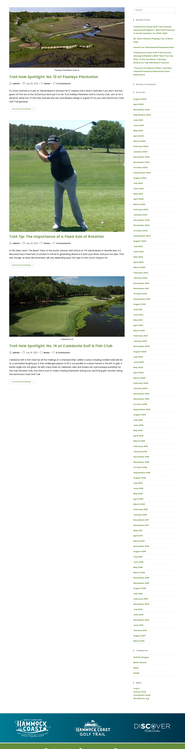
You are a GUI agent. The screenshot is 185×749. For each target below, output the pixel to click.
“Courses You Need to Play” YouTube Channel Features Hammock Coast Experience (152, 71)
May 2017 (138, 530)
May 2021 (138, 320)
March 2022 (139, 267)
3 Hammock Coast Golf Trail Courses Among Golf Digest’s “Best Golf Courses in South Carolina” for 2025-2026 (154, 30)
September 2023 (142, 172)
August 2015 (139, 588)
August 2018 (139, 477)
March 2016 (139, 572)
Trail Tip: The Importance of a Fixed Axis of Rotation (56, 236)
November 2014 (141, 604)
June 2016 (138, 562)
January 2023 (140, 214)
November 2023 (141, 162)
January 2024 (140, 151)
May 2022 (138, 257)
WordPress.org (141, 698)
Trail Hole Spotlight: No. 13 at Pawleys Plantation (53, 76)
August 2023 (139, 178)
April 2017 (138, 535)
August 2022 (139, 241)
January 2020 (140, 388)
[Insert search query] (154, 10)
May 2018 (138, 493)
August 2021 (139, 304)
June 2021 (138, 314)
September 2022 (142, 235)
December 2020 (141, 346)
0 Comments (63, 83)
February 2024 (140, 146)
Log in (136, 688)
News (47, 83)
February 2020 (140, 383)
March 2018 (139, 504)
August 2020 (139, 351)
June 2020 (138, 362)
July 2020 (138, 356)
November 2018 (141, 462)
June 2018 (138, 488)
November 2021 (141, 288)
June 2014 (138, 614)
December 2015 (141, 577)
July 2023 (138, 183)
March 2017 (139, 541)
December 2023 (141, 157)
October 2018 (140, 467)
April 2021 (138, 325)
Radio (136, 673)
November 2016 (141, 546)
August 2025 (139, 99)
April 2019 (138, 435)
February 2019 (140, 446)
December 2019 (141, 393)
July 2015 (138, 593)
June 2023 (138, 188)
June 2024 (138, 125)
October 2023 (140, 167)
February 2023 (140, 209)
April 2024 (138, 136)
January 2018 (140, 514)
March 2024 (139, 141)
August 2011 (139, 635)
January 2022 (140, 278)
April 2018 (138, 499)
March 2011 (138, 641)
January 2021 (140, 341)
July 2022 (138, 246)
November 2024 (141, 109)
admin (16, 83)
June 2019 (138, 425)
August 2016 (139, 551)
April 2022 (138, 262)
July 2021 (137, 309)
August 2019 (139, 414)
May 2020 (138, 367)
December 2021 (141, 283)
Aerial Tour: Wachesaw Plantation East (153, 47)
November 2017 (141, 525)
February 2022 (140, 272)
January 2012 (140, 630)
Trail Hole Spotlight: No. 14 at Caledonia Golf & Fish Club (61, 345)
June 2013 (138, 625)
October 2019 (140, 404)
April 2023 (138, 199)
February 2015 (140, 598)
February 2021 (140, 335)
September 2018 (141, 472)
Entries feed (139, 691)
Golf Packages (141, 657)
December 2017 (141, 520)
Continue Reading (23, 108)
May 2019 (138, 430)
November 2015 (141, 583)
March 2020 (139, 378)
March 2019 (139, 441)
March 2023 (139, 204)
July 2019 (138, 420)
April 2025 (138, 104)
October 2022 (140, 230)
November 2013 (141, 620)
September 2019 (141, 409)
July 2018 (137, 483)
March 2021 (139, 330)
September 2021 (141, 299)
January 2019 (140, 451)
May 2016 (138, 567)
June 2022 (138, 251)
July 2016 (138, 556)
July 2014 (138, 609)
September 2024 (142, 114)
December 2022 (141, 220)
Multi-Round (139, 662)
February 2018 (140, 509)
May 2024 (138, 130)
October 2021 (140, 293)
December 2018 (141, 456)
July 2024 (138, 120)
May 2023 (138, 193)
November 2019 (141, 399)
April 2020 (138, 372)
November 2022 (141, 225)
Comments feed (141, 695)
